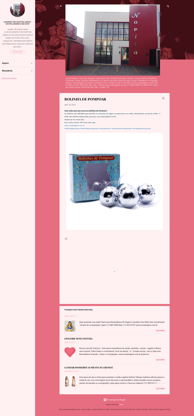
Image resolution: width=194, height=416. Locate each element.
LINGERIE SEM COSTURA (78, 338)
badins (121, 404)
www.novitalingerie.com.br (74, 126)
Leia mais (160, 331)
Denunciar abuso (9, 78)
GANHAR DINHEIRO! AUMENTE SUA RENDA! (88, 367)
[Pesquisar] (168, 7)
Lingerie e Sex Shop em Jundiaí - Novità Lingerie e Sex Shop (18, 23)
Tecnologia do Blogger (115, 400)
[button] (163, 99)
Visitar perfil (17, 52)
